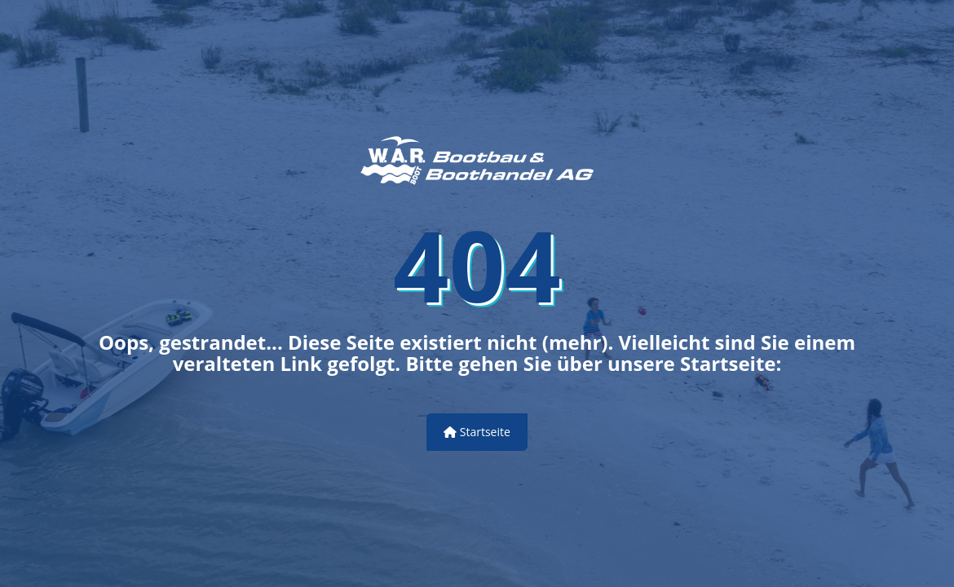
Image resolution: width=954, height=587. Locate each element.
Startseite (477, 431)
